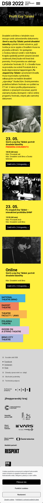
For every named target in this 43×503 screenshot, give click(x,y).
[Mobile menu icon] (38, 3)
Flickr (6, 368)
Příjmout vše (21, 482)
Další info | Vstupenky (18, 164)
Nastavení (21, 495)
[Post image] (21, 119)
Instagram (8, 365)
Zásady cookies (9, 499)
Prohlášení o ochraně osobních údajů (27, 499)
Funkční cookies (21, 488)
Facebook (8, 362)
